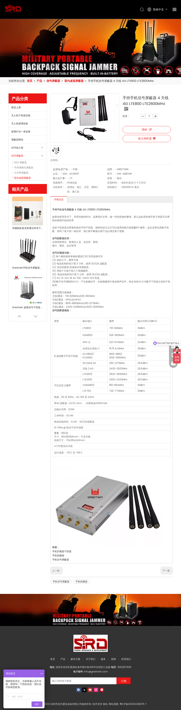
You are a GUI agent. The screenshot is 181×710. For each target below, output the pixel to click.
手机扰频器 (58, 555)
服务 (103, 659)
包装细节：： (60, 182)
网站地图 (113, 704)
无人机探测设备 (19, 123)
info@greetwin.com (96, 671)
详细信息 (59, 199)
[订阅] (123, 680)
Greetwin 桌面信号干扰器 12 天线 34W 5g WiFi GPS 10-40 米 (27, 307)
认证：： (58, 173)
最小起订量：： (61, 178)
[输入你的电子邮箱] (83, 681)
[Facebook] (78, 690)
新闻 (113, 659)
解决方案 (75, 659)
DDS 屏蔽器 (20, 162)
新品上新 (16, 107)
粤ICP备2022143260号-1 (133, 704)
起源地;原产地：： (63, 169)
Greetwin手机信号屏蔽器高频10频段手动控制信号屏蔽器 (27, 267)
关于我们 (90, 659)
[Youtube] (90, 690)
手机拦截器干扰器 (61, 551)
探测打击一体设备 (20, 131)
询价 (147, 130)
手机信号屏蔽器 (60, 559)
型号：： (112, 173)
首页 (52, 659)
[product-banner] (90, 610)
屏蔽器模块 (17, 139)
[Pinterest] (102, 690)
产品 (62, 659)
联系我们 (126, 659)
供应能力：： (114, 187)
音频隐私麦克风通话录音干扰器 (27, 228)
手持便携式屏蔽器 (23, 167)
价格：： (112, 178)
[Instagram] (96, 690)
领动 (105, 704)
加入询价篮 (146, 138)
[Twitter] (84, 690)
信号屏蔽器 (17, 155)
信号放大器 (17, 147)
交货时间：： (114, 182)
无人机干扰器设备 (20, 115)
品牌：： (112, 169)
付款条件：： (60, 187)
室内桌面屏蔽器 (22, 178)
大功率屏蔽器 (21, 172)
